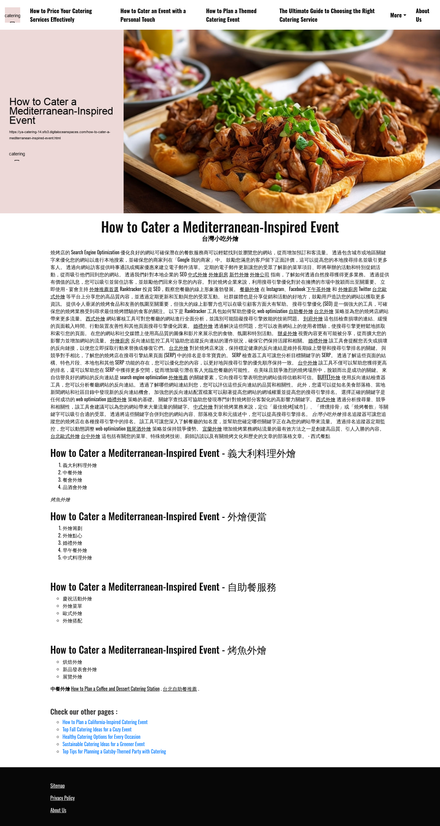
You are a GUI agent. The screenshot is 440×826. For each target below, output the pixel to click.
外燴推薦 (178, 377)
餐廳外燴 (249, 289)
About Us (422, 14)
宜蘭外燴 (212, 428)
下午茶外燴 (318, 289)
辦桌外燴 (287, 333)
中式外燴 (197, 274)
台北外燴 (324, 311)
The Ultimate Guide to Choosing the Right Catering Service (327, 14)
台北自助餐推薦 (180, 688)
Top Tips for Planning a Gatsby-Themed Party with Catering (114, 751)
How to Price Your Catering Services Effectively (61, 14)
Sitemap (57, 785)
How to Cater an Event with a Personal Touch (153, 14)
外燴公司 (259, 274)
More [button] (396, 15)
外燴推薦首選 (104, 289)
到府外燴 (313, 318)
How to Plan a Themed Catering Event (231, 14)
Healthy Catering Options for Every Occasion (102, 736)
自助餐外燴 (301, 311)
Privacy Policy (62, 798)
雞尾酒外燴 (139, 428)
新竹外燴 (239, 274)
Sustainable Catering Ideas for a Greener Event (104, 744)
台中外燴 (307, 362)
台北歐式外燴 (65, 435)
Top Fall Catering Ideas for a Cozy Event (97, 729)
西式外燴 (95, 318)
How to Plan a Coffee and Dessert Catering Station (115, 688)
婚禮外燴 (203, 325)
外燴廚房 (218, 274)
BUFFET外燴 (328, 377)
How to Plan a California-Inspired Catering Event (105, 722)
